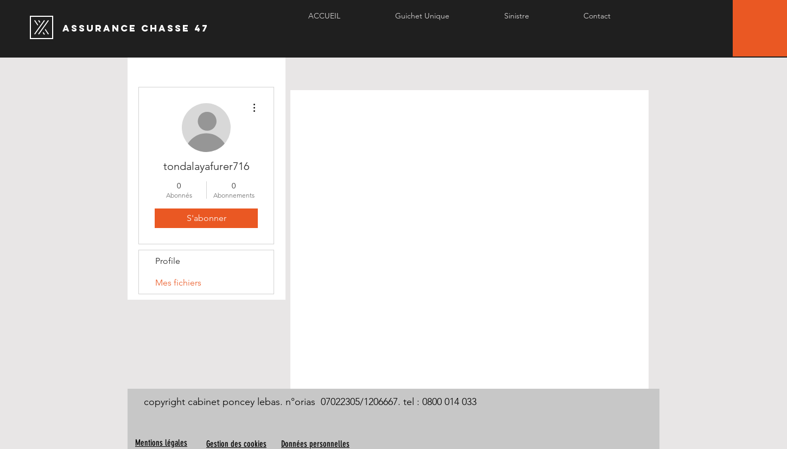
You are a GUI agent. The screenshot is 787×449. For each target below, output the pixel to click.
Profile (167, 261)
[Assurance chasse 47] (220, 28)
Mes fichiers (178, 282)
